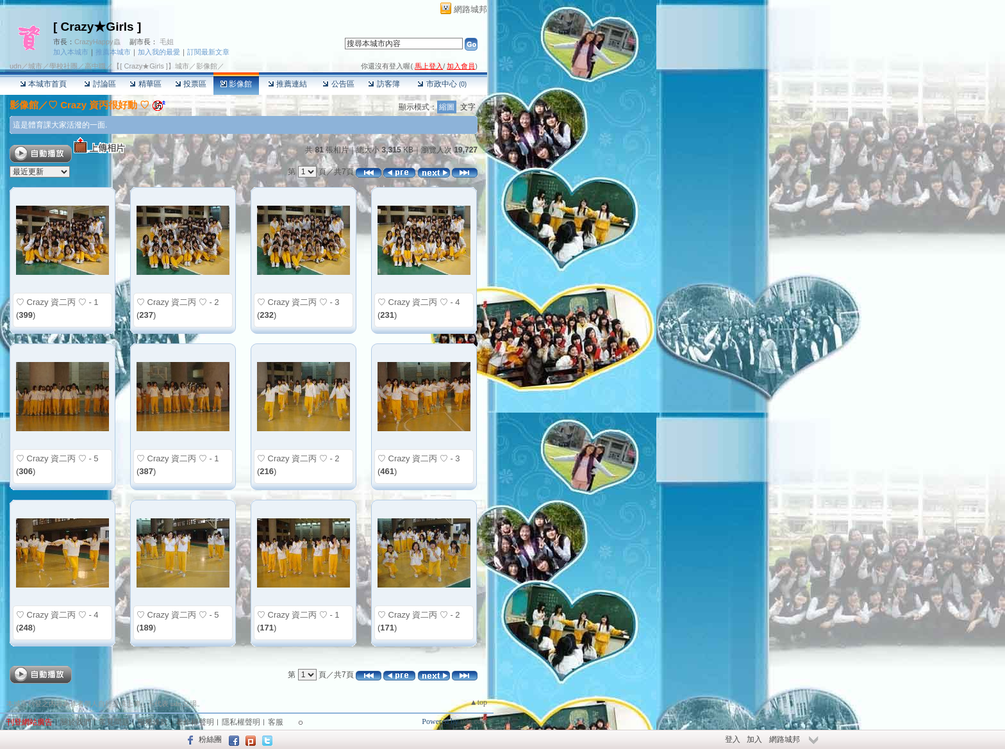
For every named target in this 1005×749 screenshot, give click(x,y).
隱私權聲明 (241, 722)
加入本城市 (70, 52)
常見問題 (114, 722)
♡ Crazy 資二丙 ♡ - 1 (57, 302)
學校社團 (63, 66)
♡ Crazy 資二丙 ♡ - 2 (178, 302)
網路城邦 (470, 9)
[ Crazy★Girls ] (97, 26)
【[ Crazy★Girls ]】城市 (151, 66)
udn (15, 66)
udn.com (473, 721)
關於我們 (75, 722)
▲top (478, 702)
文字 (468, 107)
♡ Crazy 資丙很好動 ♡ (98, 104)
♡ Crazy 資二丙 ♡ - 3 (298, 302)
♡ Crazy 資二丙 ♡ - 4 (419, 302)
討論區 (99, 83)
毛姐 (167, 41)
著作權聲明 (195, 722)
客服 (275, 722)
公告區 (338, 83)
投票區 (190, 83)
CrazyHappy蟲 (97, 41)
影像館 (236, 83)
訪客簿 (383, 83)
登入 (732, 739)
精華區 (145, 83)
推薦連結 (287, 83)
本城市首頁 (43, 83)
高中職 (95, 66)
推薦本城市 (113, 52)
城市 (35, 66)
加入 (754, 739)
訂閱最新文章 (208, 52)
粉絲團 (210, 739)
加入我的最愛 (159, 52)
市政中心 (442, 83)
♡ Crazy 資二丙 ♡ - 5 (57, 458)
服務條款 (152, 722)
